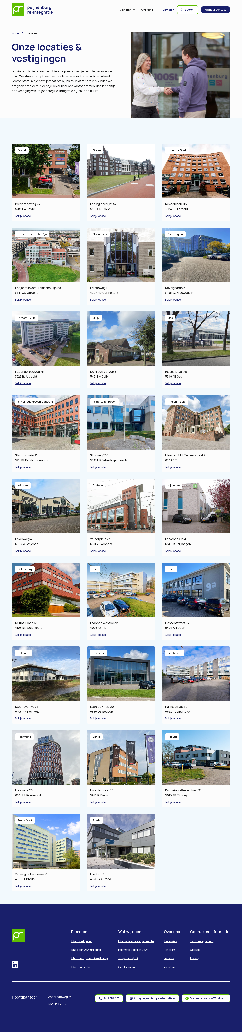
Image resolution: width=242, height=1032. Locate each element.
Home (15, 33)
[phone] (109, 998)
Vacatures (170, 967)
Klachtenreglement (201, 941)
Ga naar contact (215, 9)
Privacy (194, 958)
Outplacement (127, 967)
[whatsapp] (206, 998)
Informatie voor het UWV (133, 950)
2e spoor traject (128, 958)
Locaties (169, 958)
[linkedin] (15, 965)
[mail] (152, 998)
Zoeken (187, 9)
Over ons (149, 10)
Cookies (195, 950)
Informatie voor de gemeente (136, 941)
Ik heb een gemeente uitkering (89, 958)
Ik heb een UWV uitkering (86, 950)
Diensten (127, 10)
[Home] (34, 9)
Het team (169, 950)
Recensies (170, 941)
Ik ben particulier (81, 967)
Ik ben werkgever (81, 941)
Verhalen (168, 10)
